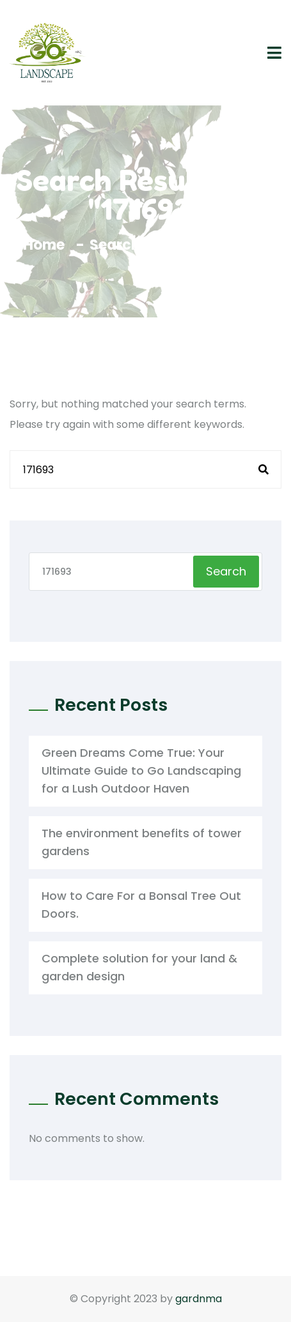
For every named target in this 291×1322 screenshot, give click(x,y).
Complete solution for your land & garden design (139, 967)
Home (47, 245)
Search (226, 571)
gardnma (198, 1298)
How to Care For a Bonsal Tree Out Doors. (141, 905)
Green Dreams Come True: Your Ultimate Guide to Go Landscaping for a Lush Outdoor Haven (141, 770)
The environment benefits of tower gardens (142, 842)
